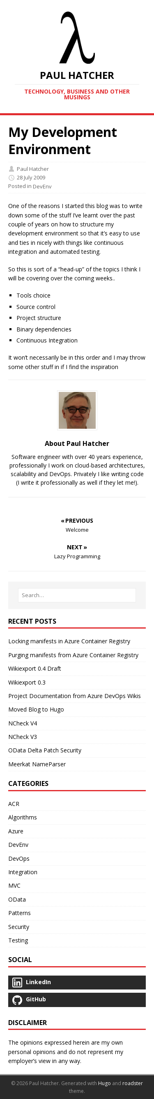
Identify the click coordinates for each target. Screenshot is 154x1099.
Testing (18, 940)
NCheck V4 (22, 723)
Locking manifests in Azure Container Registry (69, 641)
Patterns (19, 913)
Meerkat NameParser (37, 764)
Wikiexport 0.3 (27, 682)
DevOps (19, 858)
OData (17, 899)
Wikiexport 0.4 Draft (34, 668)
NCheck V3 (22, 737)
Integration (22, 872)
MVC (14, 885)
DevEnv (42, 186)
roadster (132, 1083)
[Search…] (77, 595)
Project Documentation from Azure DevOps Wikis (74, 696)
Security (18, 927)
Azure (15, 831)
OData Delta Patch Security (44, 750)
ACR (13, 804)
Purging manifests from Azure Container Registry (73, 655)
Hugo (104, 1083)
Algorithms (22, 817)
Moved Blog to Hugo (36, 709)
